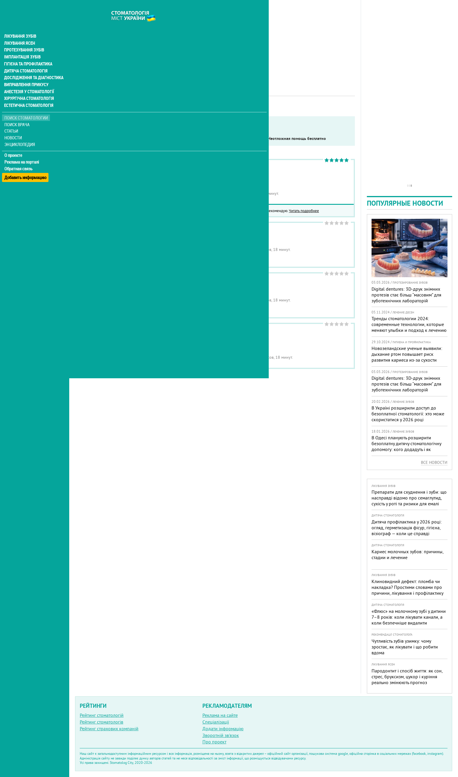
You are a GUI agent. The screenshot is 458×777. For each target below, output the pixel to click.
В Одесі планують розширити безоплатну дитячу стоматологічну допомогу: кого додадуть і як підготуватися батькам (406, 446)
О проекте (13, 144)
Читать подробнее (304, 210)
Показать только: (94, 138)
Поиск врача (17, 114)
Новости (13, 127)
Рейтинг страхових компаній (109, 728)
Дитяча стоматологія (25, 59)
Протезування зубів (24, 38)
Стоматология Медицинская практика (209, 286)
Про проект (214, 742)
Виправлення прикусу (26, 73)
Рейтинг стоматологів (101, 722)
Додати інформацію (223, 728)
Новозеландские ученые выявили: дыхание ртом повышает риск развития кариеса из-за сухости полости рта (407, 357)
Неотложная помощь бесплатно (297, 138)
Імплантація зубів (22, 45)
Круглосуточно (241, 138)
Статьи (11, 120)
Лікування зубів (20, 24)
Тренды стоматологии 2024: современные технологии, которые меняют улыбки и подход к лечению (409, 324)
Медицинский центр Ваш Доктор (204, 236)
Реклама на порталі (22, 151)
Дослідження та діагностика (32, 66)
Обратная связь (18, 158)
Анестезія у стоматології (28, 80)
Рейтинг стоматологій (102, 715)
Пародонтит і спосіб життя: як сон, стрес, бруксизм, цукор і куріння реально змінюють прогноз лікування (407, 679)
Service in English (135, 138)
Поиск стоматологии (26, 107)
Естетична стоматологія (28, 94)
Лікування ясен (19, 31)
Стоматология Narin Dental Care (202, 173)
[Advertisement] (215, 41)
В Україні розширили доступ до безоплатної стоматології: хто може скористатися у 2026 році (408, 413)
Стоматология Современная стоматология (214, 337)
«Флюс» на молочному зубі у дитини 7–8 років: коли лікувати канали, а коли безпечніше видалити (409, 617)
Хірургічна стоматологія (28, 87)
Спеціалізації (215, 722)
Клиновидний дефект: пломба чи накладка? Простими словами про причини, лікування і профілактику (407, 587)
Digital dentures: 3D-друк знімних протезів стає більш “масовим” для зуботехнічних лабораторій (406, 294)
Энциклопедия (20, 133)
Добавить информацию (25, 164)
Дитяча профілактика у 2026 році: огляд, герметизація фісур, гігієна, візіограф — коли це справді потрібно (407, 530)
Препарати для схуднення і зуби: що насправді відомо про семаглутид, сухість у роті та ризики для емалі (409, 498)
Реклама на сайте (220, 715)
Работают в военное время (189, 138)
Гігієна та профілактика (28, 52)
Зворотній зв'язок (220, 735)
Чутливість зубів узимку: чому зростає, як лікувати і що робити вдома (405, 646)
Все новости (434, 462)
